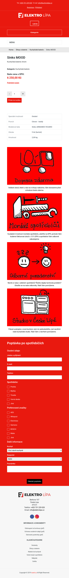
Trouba (13, 395)
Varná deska (15, 399)
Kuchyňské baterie (37, 50)
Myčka (13, 391)
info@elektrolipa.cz (37, 510)
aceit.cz (34, 572)
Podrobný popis (13, 83)
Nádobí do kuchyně (34, 552)
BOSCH (13, 429)
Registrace (30, 7)
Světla (34, 561)
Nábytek (34, 558)
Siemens (14, 425)
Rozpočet (10, 455)
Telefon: (10, 373)
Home (11, 50)
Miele (13, 433)
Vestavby (34, 545)
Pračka (13, 387)
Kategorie (34, 32)
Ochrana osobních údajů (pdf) (34, 531)
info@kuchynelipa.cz (45, 3)
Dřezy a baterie (21, 50)
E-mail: (9, 364)
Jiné (12, 404)
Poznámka (11, 464)
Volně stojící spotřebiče (34, 555)
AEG (12, 412)
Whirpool (14, 417)
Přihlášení (38, 7)
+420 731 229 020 (26, 3)
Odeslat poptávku (34, 481)
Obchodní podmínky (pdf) (34, 535)
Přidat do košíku (14, 100)
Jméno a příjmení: (14, 355)
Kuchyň (10, 446)
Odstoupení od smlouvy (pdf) (34, 528)
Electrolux (14, 421)
